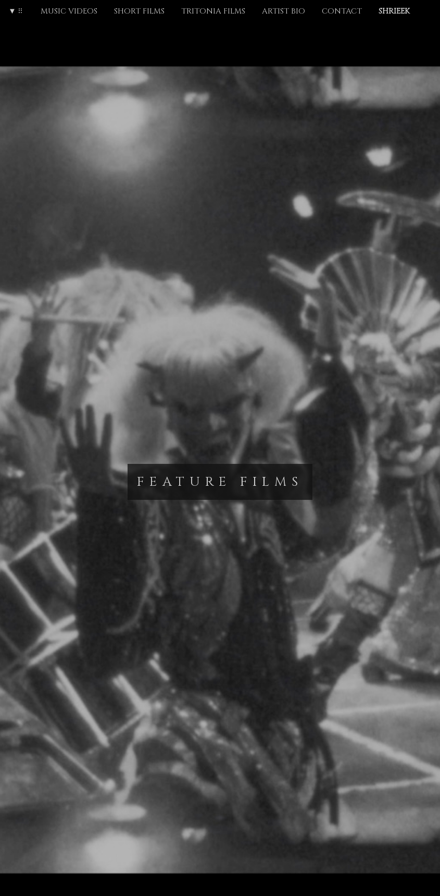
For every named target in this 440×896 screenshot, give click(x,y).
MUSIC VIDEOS (69, 11)
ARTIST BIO (283, 11)
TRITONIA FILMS (213, 11)
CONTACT (342, 11)
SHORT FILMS (139, 11)
